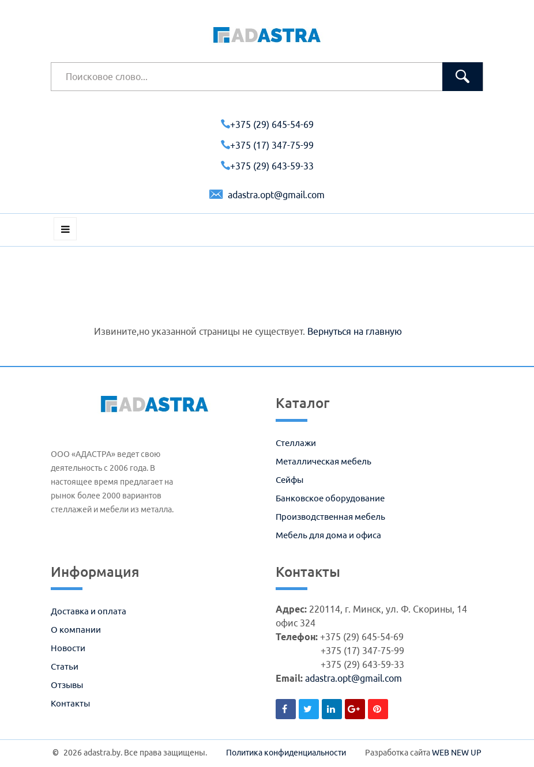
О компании (76, 629)
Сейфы (289, 480)
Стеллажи (296, 443)
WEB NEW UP (457, 752)
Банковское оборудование (330, 498)
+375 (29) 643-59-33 (267, 166)
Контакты (70, 703)
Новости (68, 648)
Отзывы (67, 685)
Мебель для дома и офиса (328, 535)
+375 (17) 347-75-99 (267, 145)
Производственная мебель (330, 517)
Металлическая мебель (323, 461)
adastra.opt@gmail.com (267, 195)
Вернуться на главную (354, 331)
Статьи (64, 666)
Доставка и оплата (88, 611)
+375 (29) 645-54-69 (267, 124)
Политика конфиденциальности (286, 752)
